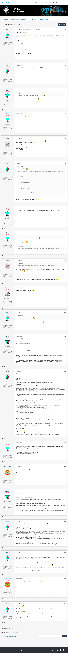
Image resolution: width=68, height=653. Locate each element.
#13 (65, 371)
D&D (12, 650)
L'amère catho (34, 19)
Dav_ (38, 29)
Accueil (35, 2)
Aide (46, 2)
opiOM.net (6, 2)
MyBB (21, 650)
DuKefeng (7, 491)
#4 (65, 113)
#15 (65, 466)
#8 (65, 232)
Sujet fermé (62, 24)
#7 (65, 208)
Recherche (51, 2)
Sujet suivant (12, 626)
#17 (65, 521)
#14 (65, 442)
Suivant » (16, 632)
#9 (65, 260)
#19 (65, 578)
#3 (65, 90)
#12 (65, 336)
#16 (65, 491)
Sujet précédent (6, 626)
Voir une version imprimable (10, 636)
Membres (41, 2)
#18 (65, 552)
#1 (65, 29)
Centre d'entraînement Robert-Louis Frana (19, 19)
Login (63, 2)
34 (13, 632)
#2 (65, 65)
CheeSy (7, 208)
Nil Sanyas (7, 288)
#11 (65, 312)
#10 (65, 287)
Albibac (7, 138)
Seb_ (7, 65)
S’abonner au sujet (8, 638)
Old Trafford (7, 466)
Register (58, 2)
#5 (65, 138)
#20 (65, 603)
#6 (65, 163)
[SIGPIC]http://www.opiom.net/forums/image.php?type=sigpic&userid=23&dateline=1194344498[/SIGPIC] (36, 512)
